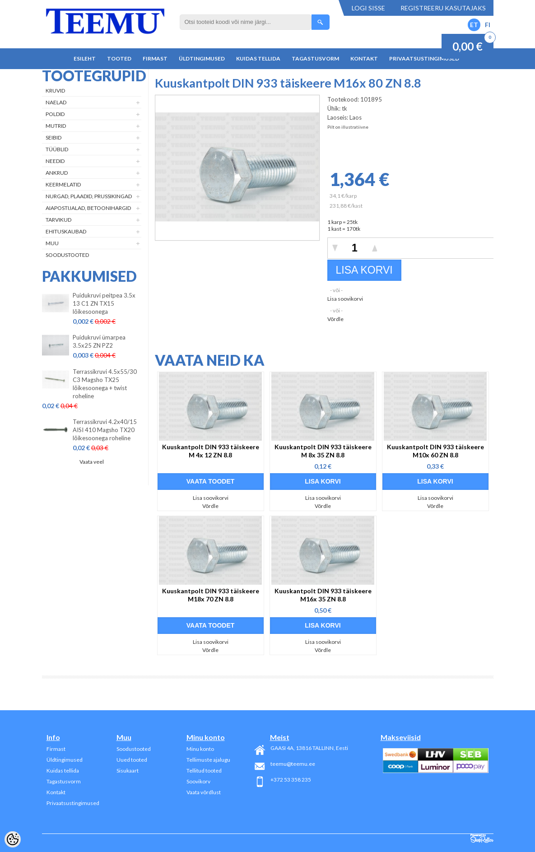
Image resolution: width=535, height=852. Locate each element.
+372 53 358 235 (290, 779)
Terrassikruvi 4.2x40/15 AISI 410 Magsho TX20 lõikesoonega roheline (105, 430)
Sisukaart (127, 770)
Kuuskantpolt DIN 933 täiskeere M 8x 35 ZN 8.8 (323, 451)
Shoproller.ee (481, 838)
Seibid (53, 137)
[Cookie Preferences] (13, 839)
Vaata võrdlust (203, 792)
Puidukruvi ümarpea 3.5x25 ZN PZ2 (99, 341)
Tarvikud (58, 219)
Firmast (155, 58)
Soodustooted (67, 254)
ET (474, 24)
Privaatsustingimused (424, 58)
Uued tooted (131, 759)
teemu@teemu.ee (292, 763)
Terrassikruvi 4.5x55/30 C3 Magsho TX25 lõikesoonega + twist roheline (105, 384)
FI (487, 24)
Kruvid (55, 90)
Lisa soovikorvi (345, 298)
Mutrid (56, 125)
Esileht (85, 58)
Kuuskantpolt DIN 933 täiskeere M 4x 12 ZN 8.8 (210, 451)
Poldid (55, 114)
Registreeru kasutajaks (443, 8)
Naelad (56, 102)
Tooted (119, 58)
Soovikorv (198, 781)
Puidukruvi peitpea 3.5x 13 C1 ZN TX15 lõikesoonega (104, 303)
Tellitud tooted (204, 770)
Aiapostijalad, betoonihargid (88, 208)
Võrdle (335, 319)
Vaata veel (91, 461)
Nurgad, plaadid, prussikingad (89, 196)
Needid (55, 161)
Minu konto (200, 748)
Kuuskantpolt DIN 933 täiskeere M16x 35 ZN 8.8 (323, 595)
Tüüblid (57, 149)
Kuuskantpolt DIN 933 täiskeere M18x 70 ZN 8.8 (210, 595)
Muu (52, 243)
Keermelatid (63, 184)
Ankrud (57, 172)
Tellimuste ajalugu (208, 759)
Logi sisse (368, 8)
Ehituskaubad (66, 231)
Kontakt (364, 58)
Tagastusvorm (315, 58)
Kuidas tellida (258, 58)
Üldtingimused (202, 58)
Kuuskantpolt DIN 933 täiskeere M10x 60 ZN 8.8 (435, 451)
